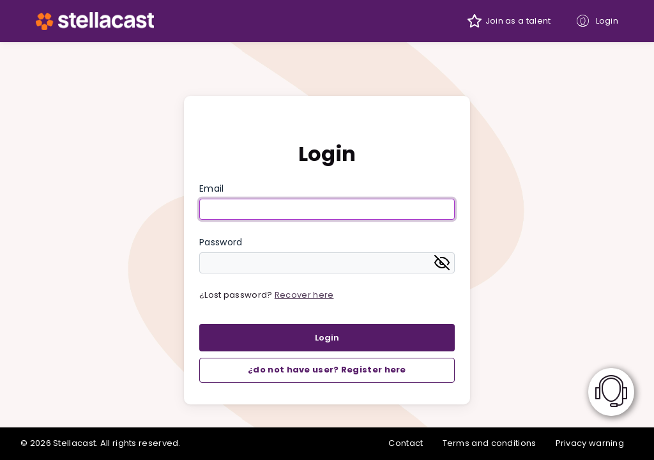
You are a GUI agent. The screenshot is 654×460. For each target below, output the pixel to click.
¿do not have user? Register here (327, 370)
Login (607, 21)
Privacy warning (590, 443)
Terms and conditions (489, 443)
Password (220, 242)
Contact (405, 443)
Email (211, 188)
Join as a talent (518, 21)
